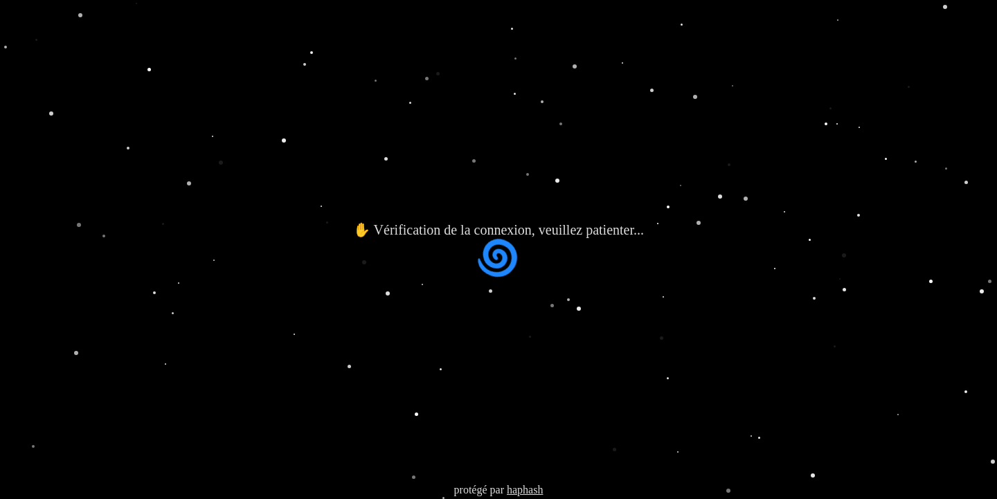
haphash (525, 490)
